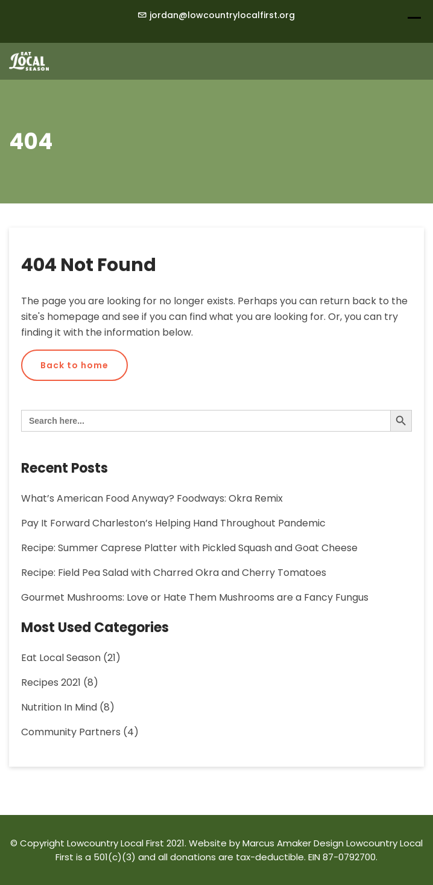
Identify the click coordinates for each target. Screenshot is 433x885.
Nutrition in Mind (59, 707)
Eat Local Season (61, 658)
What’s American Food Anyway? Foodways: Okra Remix (152, 498)
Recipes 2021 (51, 682)
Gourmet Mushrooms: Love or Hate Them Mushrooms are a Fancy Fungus (194, 597)
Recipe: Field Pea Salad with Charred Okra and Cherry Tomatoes (173, 573)
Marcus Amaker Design (293, 843)
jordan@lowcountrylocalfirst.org (222, 15)
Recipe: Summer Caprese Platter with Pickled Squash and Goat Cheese (189, 548)
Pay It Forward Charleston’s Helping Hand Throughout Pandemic (173, 523)
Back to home (74, 365)
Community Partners (71, 732)
